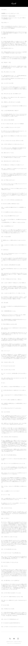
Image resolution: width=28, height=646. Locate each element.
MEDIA (5, 9)
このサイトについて (9, 641)
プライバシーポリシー (18, 641)
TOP (2, 9)
